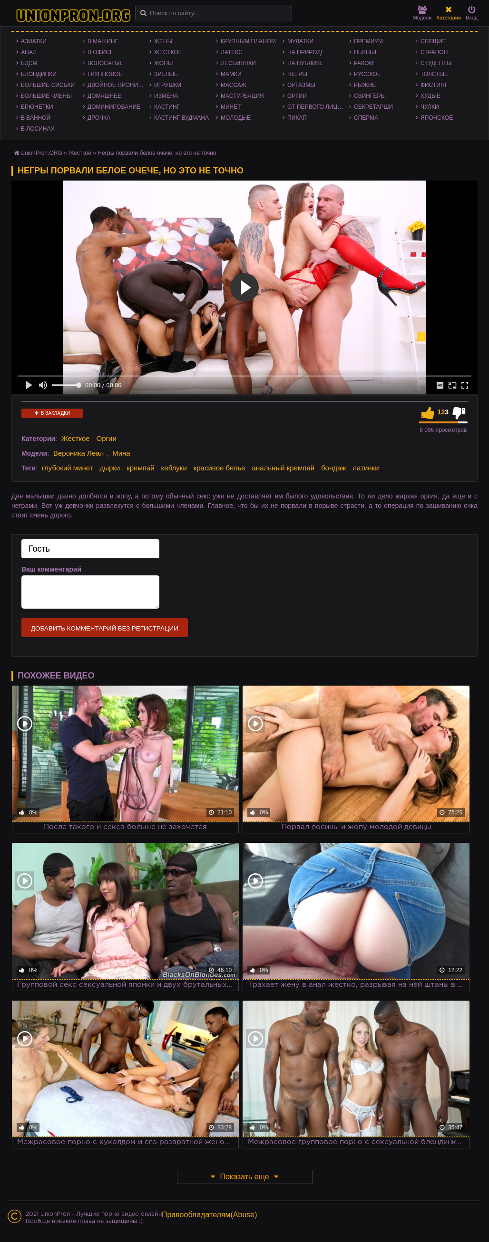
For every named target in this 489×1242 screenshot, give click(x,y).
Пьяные (366, 52)
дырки (109, 468)
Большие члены (46, 96)
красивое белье (219, 468)
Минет (231, 107)
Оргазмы (301, 85)
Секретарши (373, 107)
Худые (430, 96)
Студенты (436, 63)
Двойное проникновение (118, 85)
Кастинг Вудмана (181, 118)
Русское (367, 74)
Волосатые (105, 63)
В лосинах (38, 128)
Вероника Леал (78, 453)
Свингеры (370, 96)
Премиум (368, 41)
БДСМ (29, 63)
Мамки (231, 74)
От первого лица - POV (318, 107)
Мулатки (300, 41)
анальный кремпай (283, 468)
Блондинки (39, 74)
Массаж (233, 85)
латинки (365, 468)
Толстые (434, 74)
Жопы (163, 63)
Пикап (297, 118)
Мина (121, 453)
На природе (305, 52)
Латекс (232, 52)
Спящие (433, 41)
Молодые (236, 118)
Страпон (434, 52)
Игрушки (167, 85)
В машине (103, 41)
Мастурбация (242, 96)
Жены (163, 41)
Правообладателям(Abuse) (209, 1215)
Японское (437, 118)
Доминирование (114, 107)
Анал (29, 52)
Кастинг (167, 107)
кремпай (140, 468)
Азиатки (34, 41)
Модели (422, 13)
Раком (363, 63)
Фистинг (434, 85)
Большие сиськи (48, 85)
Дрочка (99, 118)
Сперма (366, 118)
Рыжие (365, 85)
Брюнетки (37, 107)
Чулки (430, 107)
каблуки (173, 468)
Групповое (105, 74)
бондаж (333, 468)
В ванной (35, 118)
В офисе (101, 52)
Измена (166, 96)
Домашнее (104, 96)
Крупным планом (248, 41)
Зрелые (166, 74)
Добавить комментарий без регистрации (104, 628)
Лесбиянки (238, 63)
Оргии (297, 96)
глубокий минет (67, 468)
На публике (305, 63)
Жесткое (168, 52)
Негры (297, 74)
